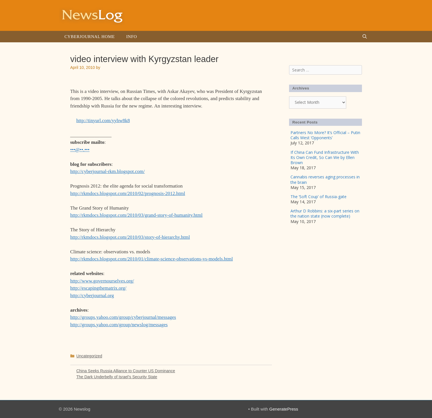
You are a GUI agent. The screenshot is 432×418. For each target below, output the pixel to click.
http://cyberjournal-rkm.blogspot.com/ (107, 171)
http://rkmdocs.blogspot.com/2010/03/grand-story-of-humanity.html (136, 215)
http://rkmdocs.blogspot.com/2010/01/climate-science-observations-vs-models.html (151, 259)
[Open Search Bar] (364, 36)
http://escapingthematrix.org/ (98, 288)
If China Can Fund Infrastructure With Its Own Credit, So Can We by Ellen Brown (324, 157)
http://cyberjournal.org (92, 295)
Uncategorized (89, 356)
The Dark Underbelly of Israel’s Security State (116, 377)
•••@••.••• (80, 149)
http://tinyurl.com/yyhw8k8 (103, 120)
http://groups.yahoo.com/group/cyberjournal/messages (123, 317)
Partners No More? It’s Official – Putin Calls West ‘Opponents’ (325, 135)
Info (131, 36)
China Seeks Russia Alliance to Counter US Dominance (125, 371)
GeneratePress (283, 409)
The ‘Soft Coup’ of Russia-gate (318, 196)
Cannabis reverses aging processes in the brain (325, 179)
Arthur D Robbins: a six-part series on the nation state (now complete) (324, 213)
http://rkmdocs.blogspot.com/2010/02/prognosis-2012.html (127, 193)
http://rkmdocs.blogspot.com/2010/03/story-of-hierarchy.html (130, 237)
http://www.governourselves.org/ (102, 281)
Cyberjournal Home (90, 36)
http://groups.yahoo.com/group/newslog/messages (119, 324)
